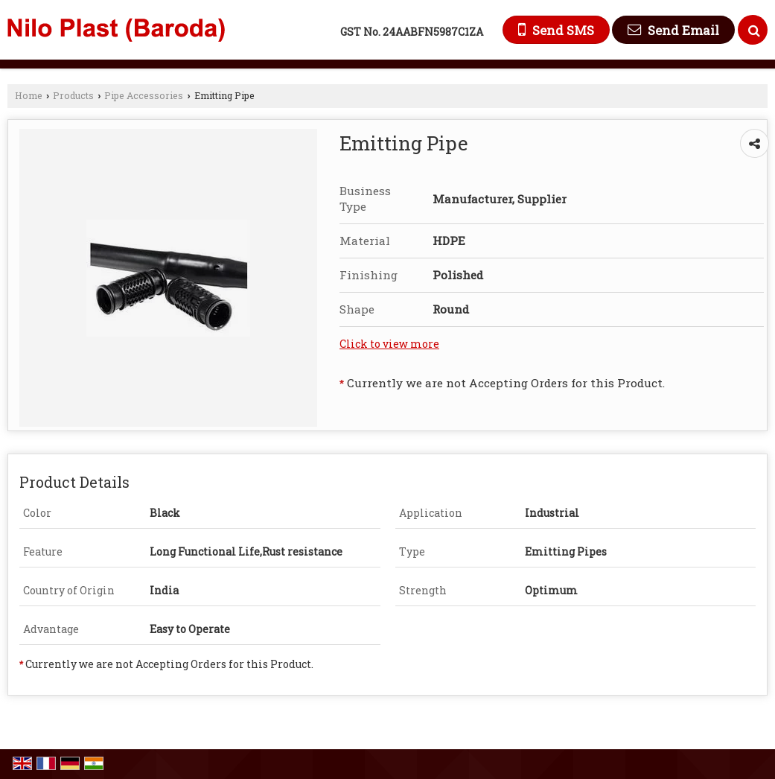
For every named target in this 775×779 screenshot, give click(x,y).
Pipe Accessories (143, 95)
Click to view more (389, 344)
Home (28, 95)
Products (73, 95)
